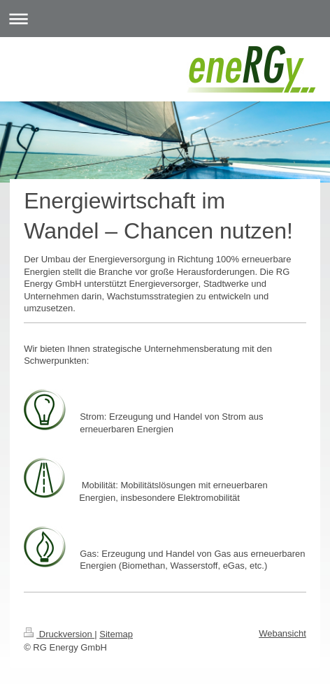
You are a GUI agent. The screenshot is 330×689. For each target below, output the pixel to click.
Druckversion (59, 634)
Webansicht (282, 633)
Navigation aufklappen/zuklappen (165, 18)
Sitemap (116, 634)
